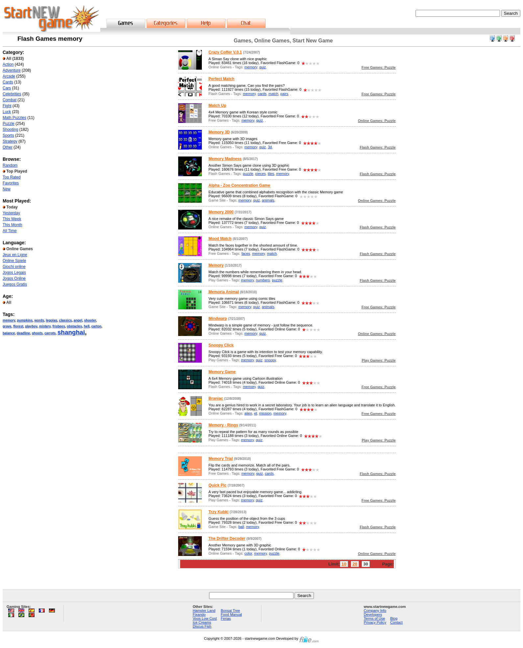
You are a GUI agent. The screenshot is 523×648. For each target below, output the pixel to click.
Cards (8, 82)
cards (262, 94)
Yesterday (11, 213)
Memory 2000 (220, 212)
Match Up (217, 105)
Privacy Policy (375, 622)
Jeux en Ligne (15, 254)
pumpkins (25, 320)
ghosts (37, 333)
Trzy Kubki (218, 512)
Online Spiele (14, 260)
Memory (216, 265)
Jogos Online (14, 278)
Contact (396, 622)
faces (245, 253)
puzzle (248, 174)
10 (344, 564)
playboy (31, 326)
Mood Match (219, 238)
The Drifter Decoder (226, 538)
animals (268, 200)
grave (7, 326)
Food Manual (231, 614)
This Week (12, 219)
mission (265, 413)
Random (10, 165)
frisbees (58, 326)
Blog (393, 618)
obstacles (74, 326)
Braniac (215, 398)
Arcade (9, 76)
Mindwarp (217, 318)
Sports (8, 135)
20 (354, 564)
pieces (260, 174)
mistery (45, 326)
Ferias (226, 618)
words (39, 320)
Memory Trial (220, 458)
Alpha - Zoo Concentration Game (239, 185)
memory (9, 320)
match (273, 94)
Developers (373, 614)
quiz (262, 67)
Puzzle (8, 123)
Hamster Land (204, 610)
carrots (50, 333)
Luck (7, 111)
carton (96, 326)
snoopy (270, 360)
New (7, 189)
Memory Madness (225, 158)
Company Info (375, 610)
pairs (284, 94)
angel (78, 320)
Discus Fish (202, 626)
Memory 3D (219, 132)
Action (8, 64)
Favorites (11, 183)
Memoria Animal (223, 292)
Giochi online (14, 266)
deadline (23, 333)
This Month (12, 225)
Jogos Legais (14, 272)
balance (9, 333)
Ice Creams (202, 622)
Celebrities (12, 94)
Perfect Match (221, 79)
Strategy (10, 141)
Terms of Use (374, 618)
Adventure (12, 70)
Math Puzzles (14, 117)
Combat (9, 100)
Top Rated (12, 177)
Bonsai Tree (230, 610)
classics (65, 320)
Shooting (10, 129)
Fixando (199, 614)
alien (248, 413)
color (248, 553)
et (255, 413)
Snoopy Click (220, 345)
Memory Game (222, 372)
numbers (263, 280)
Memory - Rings (223, 425)
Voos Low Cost (205, 618)
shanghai (71, 332)
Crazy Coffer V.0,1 (225, 52)
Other (7, 147)
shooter (90, 320)
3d (270, 147)
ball (241, 527)
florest (18, 326)
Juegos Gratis (15, 284)
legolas (51, 320)
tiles (271, 174)
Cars (7, 88)
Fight (7, 106)
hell (86, 326)
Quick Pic (217, 485)
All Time (10, 230)
